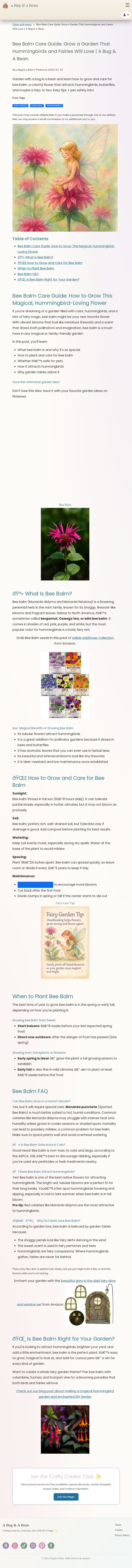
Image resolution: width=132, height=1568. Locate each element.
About (118, 1524)
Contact (119, 1529)
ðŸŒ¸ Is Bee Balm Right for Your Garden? (48, 279)
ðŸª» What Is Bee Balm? (35, 257)
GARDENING (36, 106)
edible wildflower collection (93, 638)
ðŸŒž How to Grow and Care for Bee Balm (50, 263)
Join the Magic (66, 1497)
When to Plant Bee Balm (36, 268)
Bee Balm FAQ (28, 274)
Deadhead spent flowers (35, 885)
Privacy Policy (122, 1535)
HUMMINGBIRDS (54, 106)
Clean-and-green (22, 24)
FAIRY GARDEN (20, 106)
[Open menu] (127, 5)
